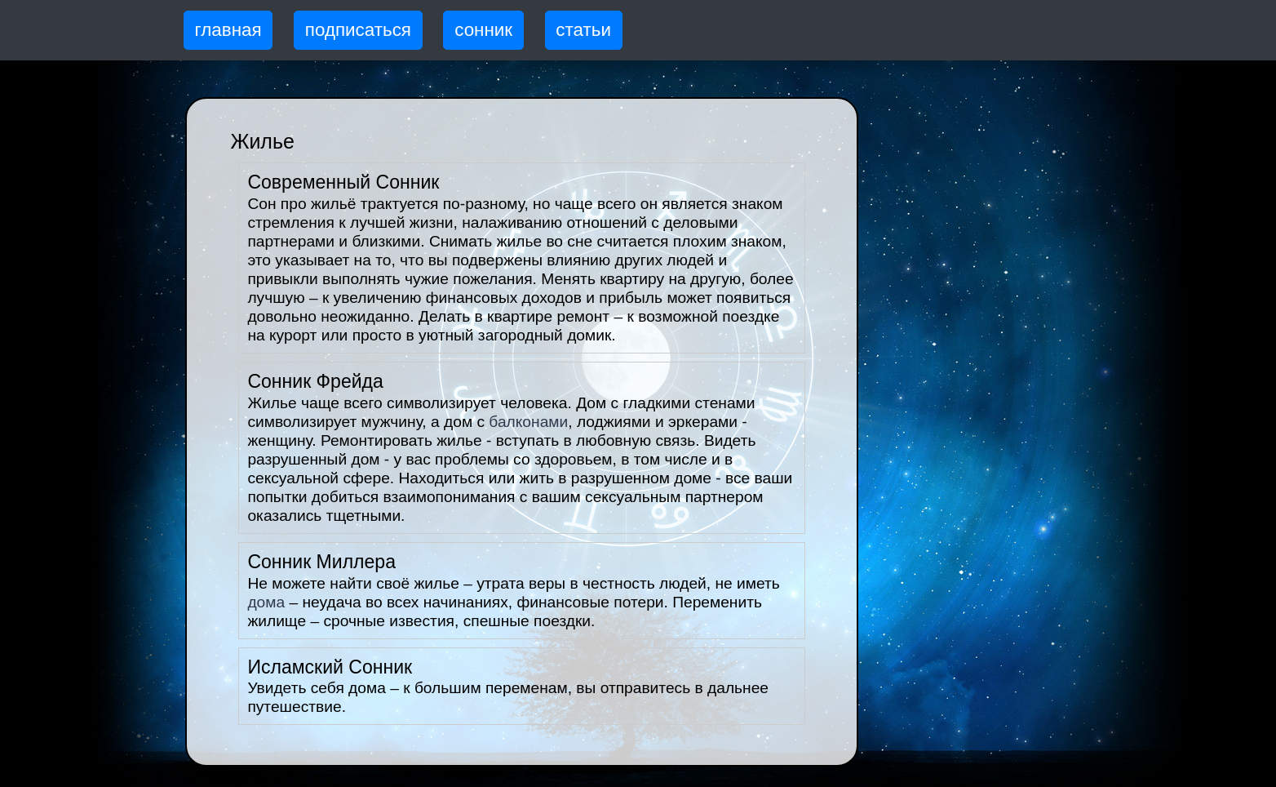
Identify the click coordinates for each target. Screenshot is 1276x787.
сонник (483, 30)
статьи (583, 30)
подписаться (358, 30)
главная (228, 30)
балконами (528, 421)
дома (266, 602)
